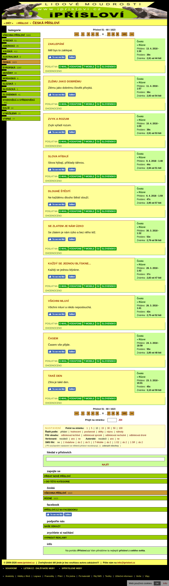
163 (124, 34)
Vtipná (9, 119)
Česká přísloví (46, 23)
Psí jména (70, 576)
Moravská (10, 78)
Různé (51, 498)
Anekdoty (9, 576)
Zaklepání (56, 43)
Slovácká (10, 89)
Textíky (108, 576)
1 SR (132, 442)
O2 (98, 66)
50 (114, 428)
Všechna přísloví (17, 35)
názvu (110, 431)
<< (76, 34)
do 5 (87, 442)
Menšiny (10, 73)
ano (73, 438)
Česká (10, 62)
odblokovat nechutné (115, 435)
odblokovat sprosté (92, 435)
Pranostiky (49, 576)
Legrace (37, 576)
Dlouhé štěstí (59, 191)
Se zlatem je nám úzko (65, 226)
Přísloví (22, 23)
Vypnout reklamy (55, 537)
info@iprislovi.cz (126, 562)
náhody (119, 431)
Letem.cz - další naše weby (39, 568)
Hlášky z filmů (23, 576)
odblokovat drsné (137, 435)
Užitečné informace (124, 576)
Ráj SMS (98, 576)
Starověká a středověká (19, 101)
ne (79, 438)
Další (8, 108)
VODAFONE (75, 66)
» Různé (141, 45)
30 (108, 428)
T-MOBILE (89, 66)
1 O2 (116, 442)
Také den (55, 375)
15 (102, 428)
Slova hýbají (58, 156)
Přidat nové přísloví (57, 476)
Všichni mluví (58, 300)
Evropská (12, 67)
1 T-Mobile (98, 442)
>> (132, 34)
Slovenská (11, 94)
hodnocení (75, 431)
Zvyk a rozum (58, 118)
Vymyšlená (11, 113)
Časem (53, 338)
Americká (11, 46)
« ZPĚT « (8, 23)
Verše (138, 576)
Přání (60, 576)
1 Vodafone (68, 442)
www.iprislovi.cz (26, 562)
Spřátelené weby (72, 568)
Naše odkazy (52, 526)
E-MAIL (63, 66)
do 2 (80, 442)
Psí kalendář (84, 576)
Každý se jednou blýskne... (69, 263)
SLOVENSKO (109, 66)
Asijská (10, 51)
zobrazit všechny (110, 446)
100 (121, 428)
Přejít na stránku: (95, 419)
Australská (12, 57)
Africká (10, 40)
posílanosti (89, 431)
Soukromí (11, 568)
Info (165, 583)
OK (157, 583)
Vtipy (147, 576)
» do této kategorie (57, 481)
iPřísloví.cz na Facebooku (61, 509)
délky (100, 431)
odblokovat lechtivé (70, 435)
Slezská (9, 84)
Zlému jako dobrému (64, 81)
